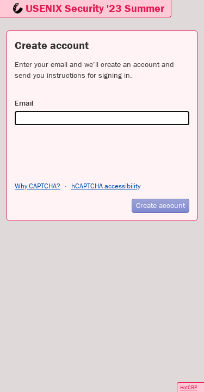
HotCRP (188, 387)
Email (24, 103)
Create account (160, 205)
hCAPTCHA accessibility (105, 186)
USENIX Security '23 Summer (95, 8)
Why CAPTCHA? (37, 186)
